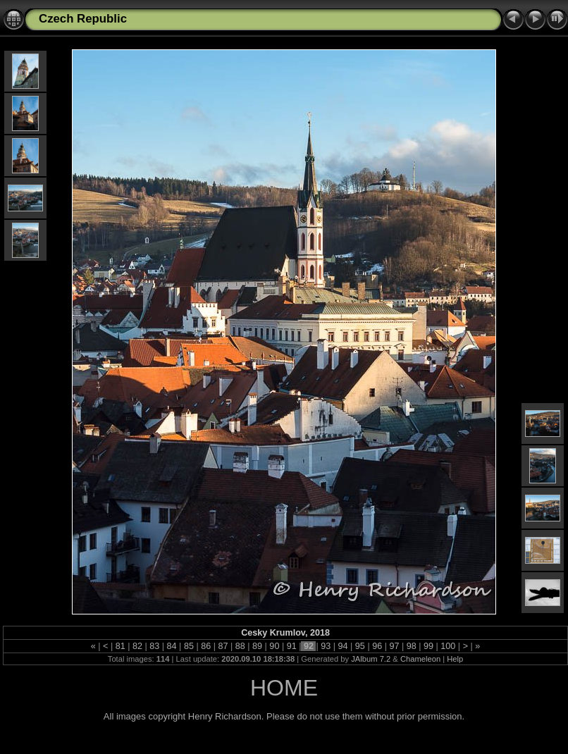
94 (342, 646)
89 (257, 646)
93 (326, 646)
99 (428, 646)
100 (448, 646)
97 (394, 646)
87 (223, 646)
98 (411, 646)
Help (455, 659)
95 (359, 646)
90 (274, 646)
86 (206, 646)
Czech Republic (83, 18)
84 (171, 646)
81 (120, 646)
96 (377, 646)
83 (154, 646)
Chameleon (420, 659)
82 (137, 646)
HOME (284, 687)
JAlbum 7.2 (370, 659)
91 (291, 646)
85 (188, 646)
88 (240, 646)
